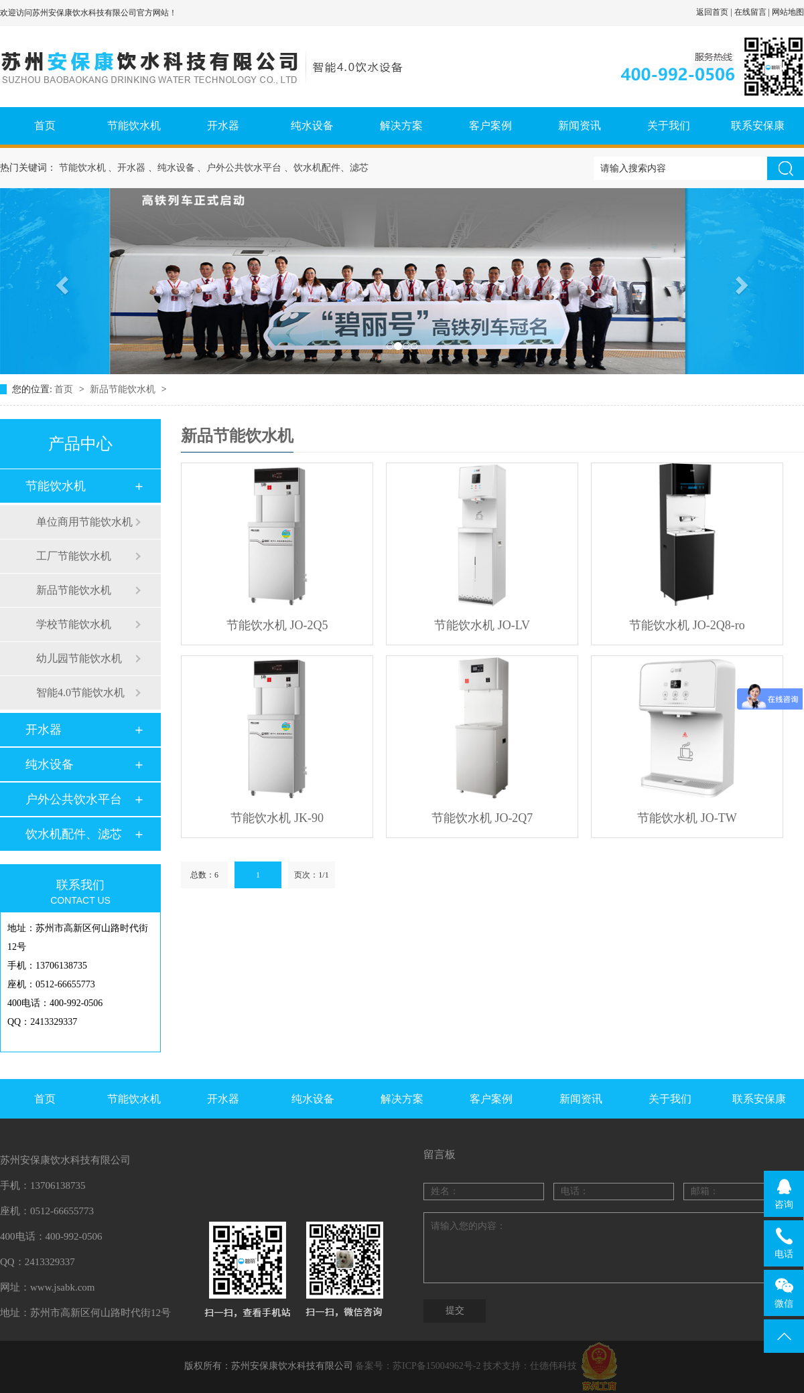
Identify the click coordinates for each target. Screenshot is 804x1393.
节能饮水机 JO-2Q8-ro (687, 625)
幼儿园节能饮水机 (79, 658)
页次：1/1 (311, 875)
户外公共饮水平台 (73, 799)
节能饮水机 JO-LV (482, 625)
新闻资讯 (579, 125)
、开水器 (126, 168)
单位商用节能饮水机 (84, 521)
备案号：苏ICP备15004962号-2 (417, 1366)
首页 (45, 125)
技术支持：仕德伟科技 (530, 1366)
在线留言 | (753, 12)
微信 (784, 1293)
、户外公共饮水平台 (239, 168)
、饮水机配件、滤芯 (326, 168)
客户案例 (490, 125)
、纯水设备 (171, 168)
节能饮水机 (134, 125)
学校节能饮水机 (73, 624)
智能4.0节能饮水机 (80, 692)
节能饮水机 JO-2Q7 (482, 818)
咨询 (784, 1193)
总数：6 (204, 875)
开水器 (223, 125)
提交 (455, 1310)
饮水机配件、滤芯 (73, 834)
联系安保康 (758, 125)
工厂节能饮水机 (73, 556)
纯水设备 (312, 125)
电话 (784, 1243)
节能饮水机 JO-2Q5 (277, 625)
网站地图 (788, 12)
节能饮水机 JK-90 (277, 818)
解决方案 (401, 125)
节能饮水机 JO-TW (686, 818)
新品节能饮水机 (124, 389)
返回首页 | (715, 12)
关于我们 (668, 125)
